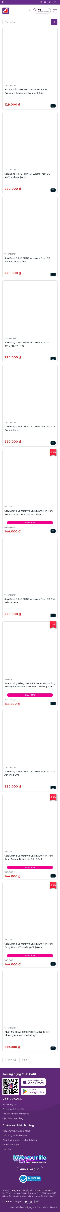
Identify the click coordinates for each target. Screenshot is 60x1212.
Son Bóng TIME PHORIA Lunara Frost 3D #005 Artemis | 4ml (27, 260)
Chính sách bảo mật (46, 1207)
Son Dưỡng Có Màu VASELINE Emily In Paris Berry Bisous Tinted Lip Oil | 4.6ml (29, 945)
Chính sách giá (10, 1144)
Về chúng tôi (9, 1104)
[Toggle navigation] (55, 10)
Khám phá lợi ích (30, 1169)
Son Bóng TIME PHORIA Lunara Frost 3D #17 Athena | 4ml (29, 773)
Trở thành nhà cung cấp (15, 1113)
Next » (25, 1059)
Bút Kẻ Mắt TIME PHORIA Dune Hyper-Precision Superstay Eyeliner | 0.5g (26, 91)
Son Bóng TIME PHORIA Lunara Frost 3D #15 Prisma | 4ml (29, 601)
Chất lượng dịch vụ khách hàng (19, 1140)
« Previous (10, 1059)
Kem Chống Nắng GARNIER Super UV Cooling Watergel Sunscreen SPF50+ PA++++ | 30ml (29, 685)
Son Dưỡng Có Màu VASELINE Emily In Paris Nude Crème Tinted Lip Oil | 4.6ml (29, 513)
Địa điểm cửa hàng (12, 1118)
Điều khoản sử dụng (21, 1207)
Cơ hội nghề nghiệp (13, 1109)
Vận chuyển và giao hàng (16, 1131)
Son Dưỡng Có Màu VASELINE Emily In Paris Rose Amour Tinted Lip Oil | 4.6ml (29, 857)
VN (56, 2)
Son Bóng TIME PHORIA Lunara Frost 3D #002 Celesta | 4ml (27, 175)
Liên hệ (6, 1149)
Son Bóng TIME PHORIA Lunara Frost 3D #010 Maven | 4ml (27, 344)
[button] (42, 10)
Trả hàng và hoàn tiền (14, 1135)
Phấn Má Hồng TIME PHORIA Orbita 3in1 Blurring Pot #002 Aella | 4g (27, 1034)
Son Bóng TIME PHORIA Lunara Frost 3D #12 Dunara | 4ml (29, 428)
